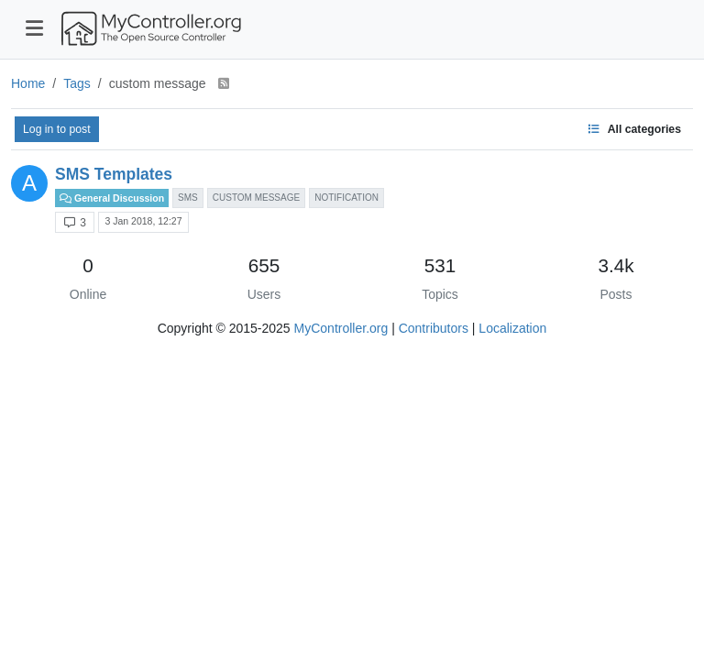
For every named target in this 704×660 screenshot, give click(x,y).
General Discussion (112, 198)
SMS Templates (113, 174)
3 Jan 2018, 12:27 (143, 220)
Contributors (433, 328)
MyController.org (341, 328)
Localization (512, 328)
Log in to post (57, 129)
